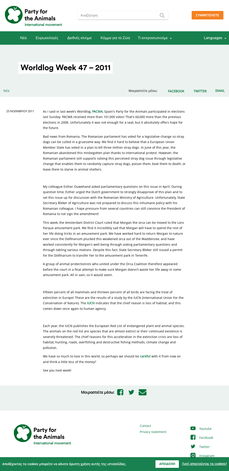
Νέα (23, 38)
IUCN (91, 303)
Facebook (201, 437)
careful (145, 356)
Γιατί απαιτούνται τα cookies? (204, 464)
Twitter (200, 447)
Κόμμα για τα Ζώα (115, 38)
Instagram (202, 456)
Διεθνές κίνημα (79, 38)
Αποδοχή (167, 464)
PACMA (97, 111)
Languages (213, 38)
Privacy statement (153, 432)
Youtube (201, 429)
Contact (145, 426)
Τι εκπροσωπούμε (153, 38)
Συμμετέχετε (207, 15)
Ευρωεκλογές (47, 38)
